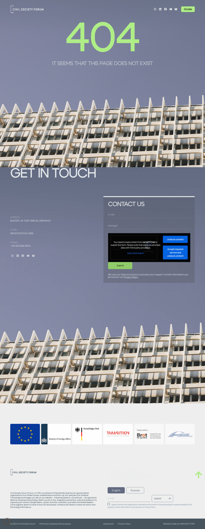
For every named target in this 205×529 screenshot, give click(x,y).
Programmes (86, 9)
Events (101, 9)
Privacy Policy (131, 343)
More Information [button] (135, 320)
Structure (69, 9)
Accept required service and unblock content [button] (175, 319)
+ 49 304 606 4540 (20, 246)
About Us (55, 9)
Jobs (119, 9)
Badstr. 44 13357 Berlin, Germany (30, 221)
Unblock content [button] (175, 306)
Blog (111, 9)
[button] (7, 522)
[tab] (116, 490)
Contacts (130, 9)
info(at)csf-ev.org (21, 233)
